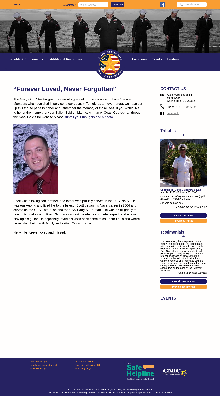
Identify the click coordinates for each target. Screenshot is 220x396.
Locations (139, 59)
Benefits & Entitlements (25, 59)
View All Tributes (183, 215)
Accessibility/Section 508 (87, 365)
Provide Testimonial (183, 286)
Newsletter (69, 4)
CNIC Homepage (38, 361)
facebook (162, 4)
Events (157, 59)
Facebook (173, 113)
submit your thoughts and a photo (88, 117)
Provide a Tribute (183, 220)
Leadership (175, 59)
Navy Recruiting (38, 368)
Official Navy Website (85, 361)
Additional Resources (66, 59)
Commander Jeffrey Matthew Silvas (180, 189)
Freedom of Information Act (43, 365)
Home (17, 4)
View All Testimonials (183, 281)
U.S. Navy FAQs (83, 368)
